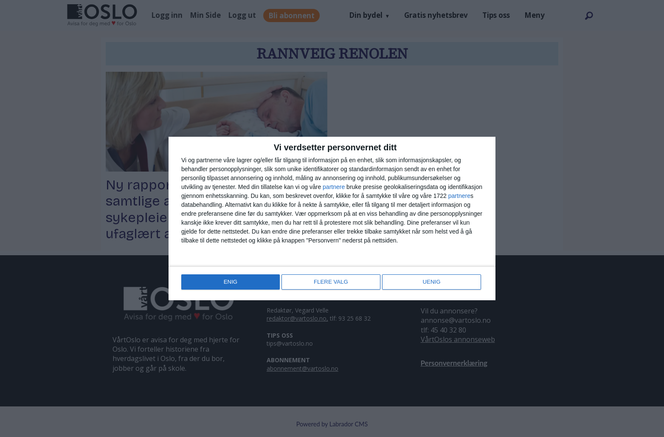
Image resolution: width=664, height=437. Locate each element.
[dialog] (332, 219)
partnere (334, 188)
